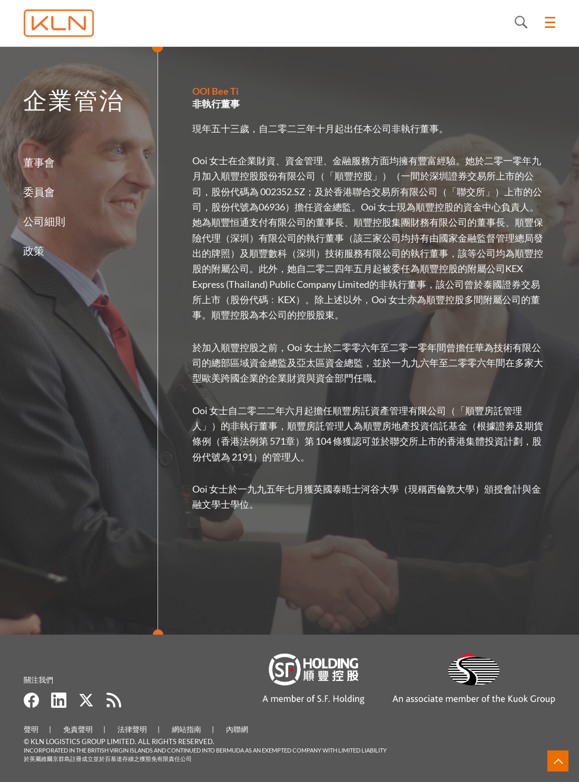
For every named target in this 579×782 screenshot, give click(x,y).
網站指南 (186, 729)
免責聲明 (78, 729)
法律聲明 (132, 729)
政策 (32, 250)
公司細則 (43, 221)
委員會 (38, 191)
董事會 (38, 162)
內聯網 (237, 729)
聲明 (31, 729)
